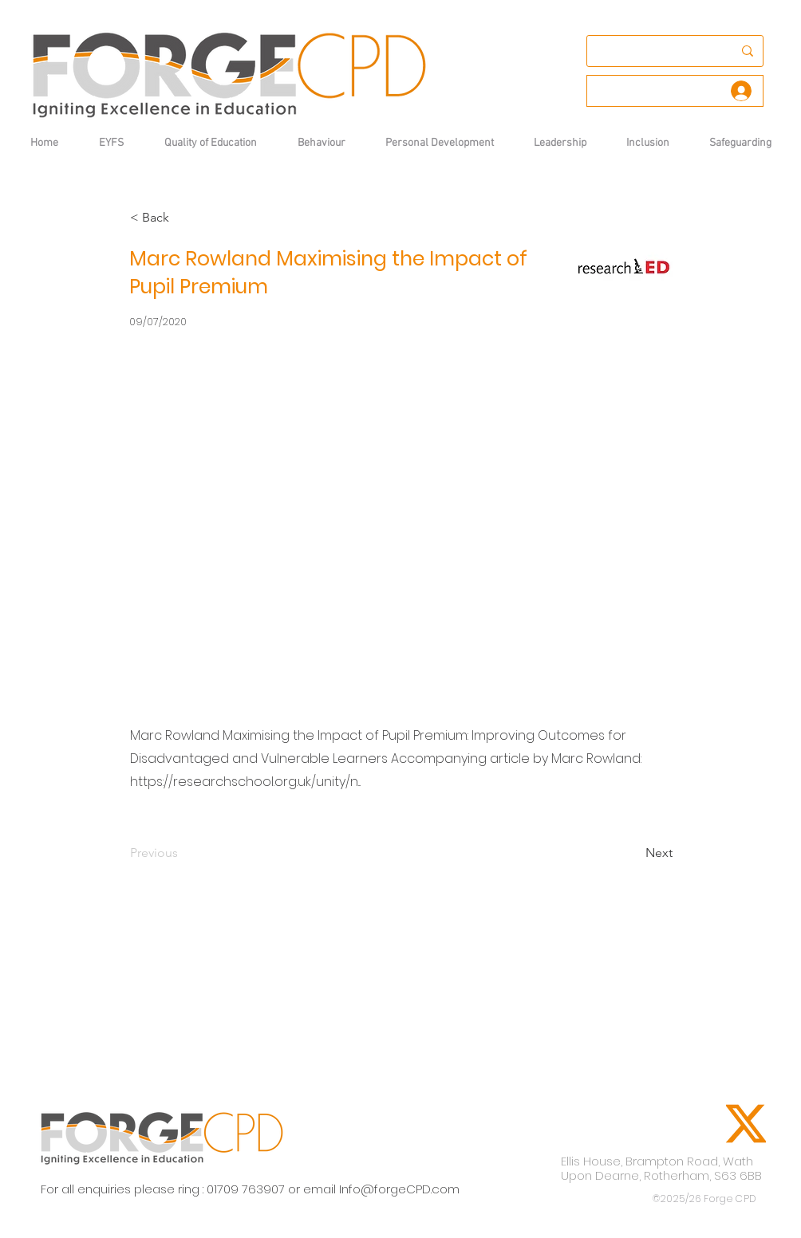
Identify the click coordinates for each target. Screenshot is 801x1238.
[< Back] (182, 218)
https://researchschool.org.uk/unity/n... (245, 781)
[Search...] (652, 51)
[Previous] (182, 853)
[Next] (633, 853)
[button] (321, 143)
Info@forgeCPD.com (399, 1189)
